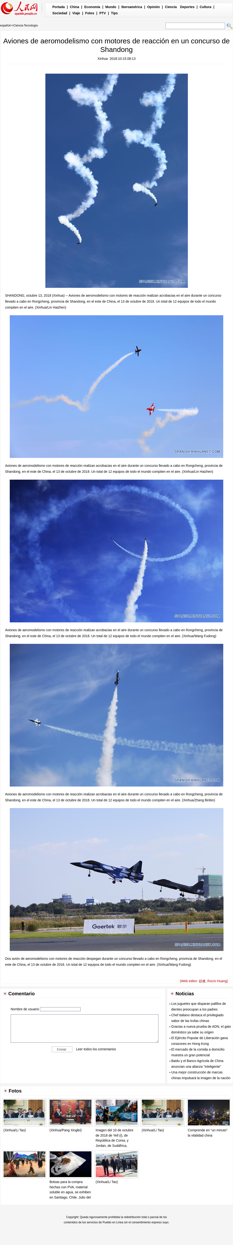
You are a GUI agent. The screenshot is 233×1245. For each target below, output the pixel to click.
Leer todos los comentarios (96, 1049)
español (5, 25)
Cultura (205, 7)
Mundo (110, 7)
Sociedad (59, 13)
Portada (58, 7)
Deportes (187, 7)
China (74, 7)
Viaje (76, 13)
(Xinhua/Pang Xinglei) (66, 1130)
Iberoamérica (131, 7)
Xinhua (102, 59)
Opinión (153, 7)
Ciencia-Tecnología (26, 25)
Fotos (89, 13)
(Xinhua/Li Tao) (15, 1130)
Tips (114, 13)
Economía (92, 7)
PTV (102, 13)
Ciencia (171, 7)
